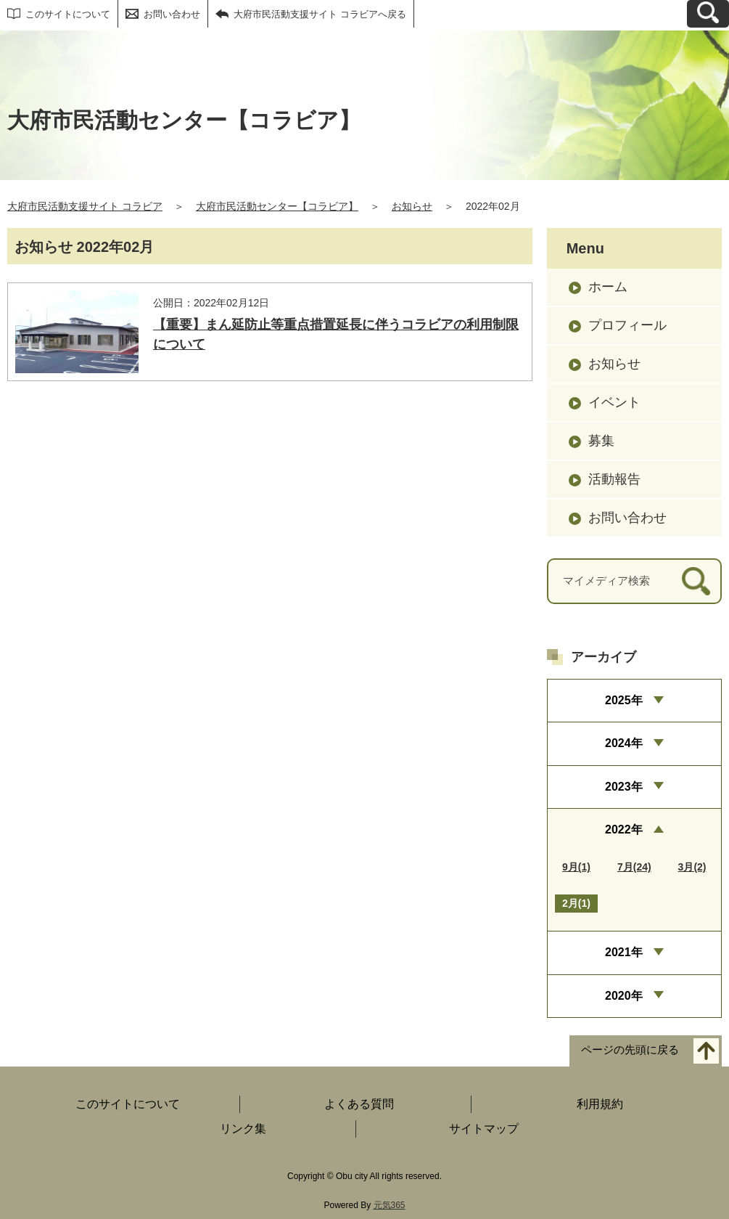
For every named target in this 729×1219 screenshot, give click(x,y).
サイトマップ (484, 1128)
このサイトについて (67, 14)
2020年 (624, 996)
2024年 (624, 743)
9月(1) (576, 867)
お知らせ (412, 206)
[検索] (696, 581)
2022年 (624, 829)
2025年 (624, 700)
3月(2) (692, 867)
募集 (601, 440)
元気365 (389, 1205)
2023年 (624, 786)
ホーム (607, 287)
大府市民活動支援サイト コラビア (84, 206)
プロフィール (627, 325)
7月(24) (634, 867)
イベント (614, 402)
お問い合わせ (172, 14)
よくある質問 (359, 1104)
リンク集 (243, 1128)
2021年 (624, 952)
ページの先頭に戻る (630, 1050)
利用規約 (600, 1104)
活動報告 (614, 479)
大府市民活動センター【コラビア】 (277, 206)
